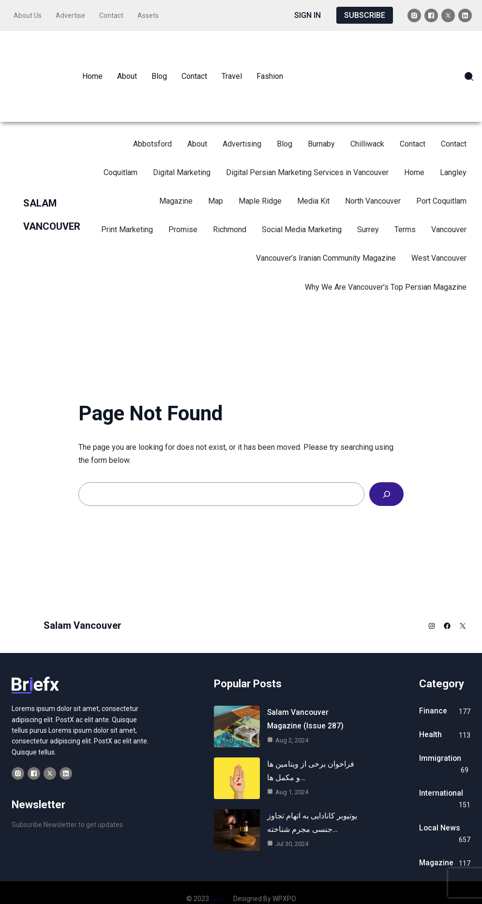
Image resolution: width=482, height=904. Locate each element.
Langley (453, 155)
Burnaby (321, 127)
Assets (152, 14)
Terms (405, 213)
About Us (32, 14)
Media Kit (313, 184)
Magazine (176, 184)
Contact (116, 14)
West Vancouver (439, 241)
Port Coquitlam (441, 184)
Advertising (242, 127)
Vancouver (449, 213)
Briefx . (221, 886)
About (197, 127)
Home (414, 155)
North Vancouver (373, 184)
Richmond (229, 213)
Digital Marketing (182, 155)
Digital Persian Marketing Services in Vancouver (307, 155)
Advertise (75, 14)
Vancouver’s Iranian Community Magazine (326, 241)
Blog (284, 127)
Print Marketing (127, 213)
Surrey (368, 213)
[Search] (386, 477)
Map (215, 184)
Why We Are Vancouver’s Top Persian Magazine (386, 270)
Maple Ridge (260, 184)
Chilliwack (367, 127)
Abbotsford (152, 127)
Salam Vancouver (82, 609)
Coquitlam (120, 155)
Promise (182, 213)
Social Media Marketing (302, 213)
